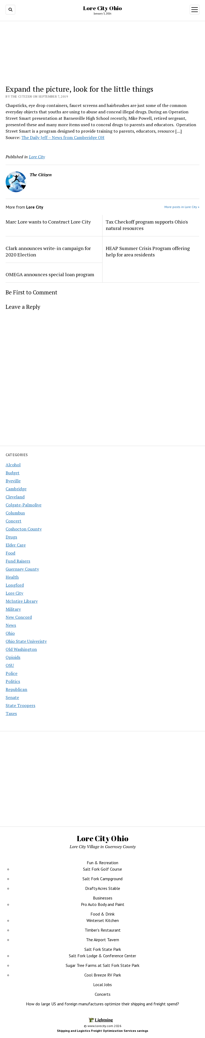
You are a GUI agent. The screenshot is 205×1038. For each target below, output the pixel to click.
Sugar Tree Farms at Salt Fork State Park (102, 965)
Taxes (11, 713)
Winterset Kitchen (102, 920)
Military (13, 609)
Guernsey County (22, 569)
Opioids (13, 657)
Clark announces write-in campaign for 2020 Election (48, 251)
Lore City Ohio (102, 8)
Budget (12, 473)
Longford (15, 585)
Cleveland (15, 497)
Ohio (10, 633)
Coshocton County (24, 529)
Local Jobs (102, 984)
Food (10, 553)
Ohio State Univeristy (26, 641)
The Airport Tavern (102, 939)
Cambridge (16, 489)
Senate (12, 697)
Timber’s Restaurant (103, 930)
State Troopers (20, 705)
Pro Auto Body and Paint (102, 904)
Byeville (13, 481)
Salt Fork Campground (102, 878)
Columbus (15, 513)
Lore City (14, 593)
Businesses (102, 898)
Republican (16, 689)
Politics (13, 681)
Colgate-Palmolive (23, 505)
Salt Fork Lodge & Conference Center (102, 955)
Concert (13, 521)
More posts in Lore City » (181, 207)
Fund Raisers (18, 561)
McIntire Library (22, 601)
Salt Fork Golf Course (102, 869)
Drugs (11, 537)
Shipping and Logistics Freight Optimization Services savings (102, 1031)
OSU (10, 665)
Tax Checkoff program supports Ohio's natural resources (147, 224)
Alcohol (13, 465)
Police (11, 673)
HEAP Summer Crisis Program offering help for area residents (148, 251)
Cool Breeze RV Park (102, 975)
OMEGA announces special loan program (50, 274)
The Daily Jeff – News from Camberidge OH (62, 137)
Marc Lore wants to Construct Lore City (48, 221)
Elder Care (16, 545)
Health (12, 577)
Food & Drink (102, 914)
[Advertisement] (153, 777)
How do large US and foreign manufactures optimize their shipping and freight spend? (102, 1003)
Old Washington (21, 649)
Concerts (103, 994)
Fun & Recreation (102, 862)
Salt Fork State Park (102, 949)
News (11, 625)
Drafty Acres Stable (102, 888)
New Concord (19, 617)
